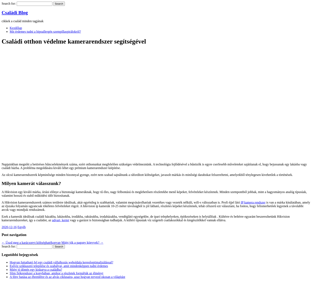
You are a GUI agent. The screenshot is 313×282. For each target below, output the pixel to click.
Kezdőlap (16, 28)
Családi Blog (15, 12)
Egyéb (22, 227)
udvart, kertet (60, 220)
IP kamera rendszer (253, 202)
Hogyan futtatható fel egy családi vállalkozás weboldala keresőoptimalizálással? (61, 262)
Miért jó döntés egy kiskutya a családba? (36, 269)
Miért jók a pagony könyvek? (82, 242)
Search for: (9, 3)
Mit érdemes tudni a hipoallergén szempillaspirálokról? (45, 31)
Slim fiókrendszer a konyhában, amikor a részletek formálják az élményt (56, 273)
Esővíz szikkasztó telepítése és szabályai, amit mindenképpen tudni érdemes (59, 266)
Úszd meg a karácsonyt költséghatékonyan (31, 242)
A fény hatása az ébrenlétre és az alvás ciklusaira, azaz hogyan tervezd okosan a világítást (67, 277)
